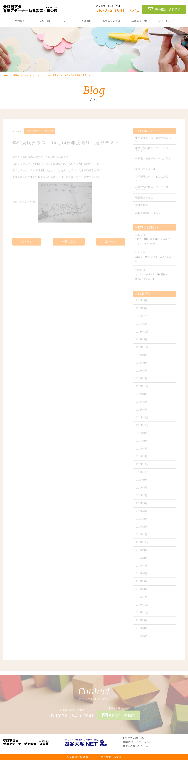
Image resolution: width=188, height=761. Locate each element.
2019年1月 (141, 599)
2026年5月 (141, 303)
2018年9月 (141, 622)
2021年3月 (141, 459)
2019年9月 (141, 552)
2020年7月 (141, 498)
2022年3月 (141, 412)
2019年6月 (141, 576)
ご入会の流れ (43, 21)
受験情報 (86, 21)
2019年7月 (141, 568)
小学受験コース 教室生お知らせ (153, 180)
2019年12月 (142, 544)
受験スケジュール (145, 171)
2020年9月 (141, 482)
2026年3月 (141, 310)
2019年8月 (141, 560)
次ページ (110, 243)
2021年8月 (141, 443)
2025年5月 (141, 326)
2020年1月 (141, 537)
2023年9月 (141, 357)
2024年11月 (142, 334)
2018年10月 (142, 615)
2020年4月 (141, 513)
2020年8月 (141, 490)
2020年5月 (141, 505)
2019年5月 (141, 583)
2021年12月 (142, 420)
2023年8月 (141, 365)
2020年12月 (142, 466)
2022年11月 (142, 388)
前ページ (26, 243)
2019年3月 (141, 591)
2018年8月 (141, 630)
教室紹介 (20, 21)
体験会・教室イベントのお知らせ (28, 76)
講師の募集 (141, 207)
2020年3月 (141, 521)
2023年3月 (141, 373)
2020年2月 (141, 529)
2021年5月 (141, 451)
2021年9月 (141, 435)
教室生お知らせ (111, 21)
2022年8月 (141, 396)
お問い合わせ (165, 21)
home (6, 76)
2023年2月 (141, 381)
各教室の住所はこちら (135, 746)
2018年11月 (142, 607)
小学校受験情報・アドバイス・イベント (153, 190)
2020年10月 (142, 474)
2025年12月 (142, 318)
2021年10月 (142, 427)
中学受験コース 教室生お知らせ (153, 141)
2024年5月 (141, 342)
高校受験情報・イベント (149, 215)
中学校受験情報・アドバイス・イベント (153, 152)
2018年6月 (141, 638)
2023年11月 (142, 349)
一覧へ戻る (69, 243)
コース (66, 21)
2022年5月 (141, 404)
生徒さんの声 (139, 21)
